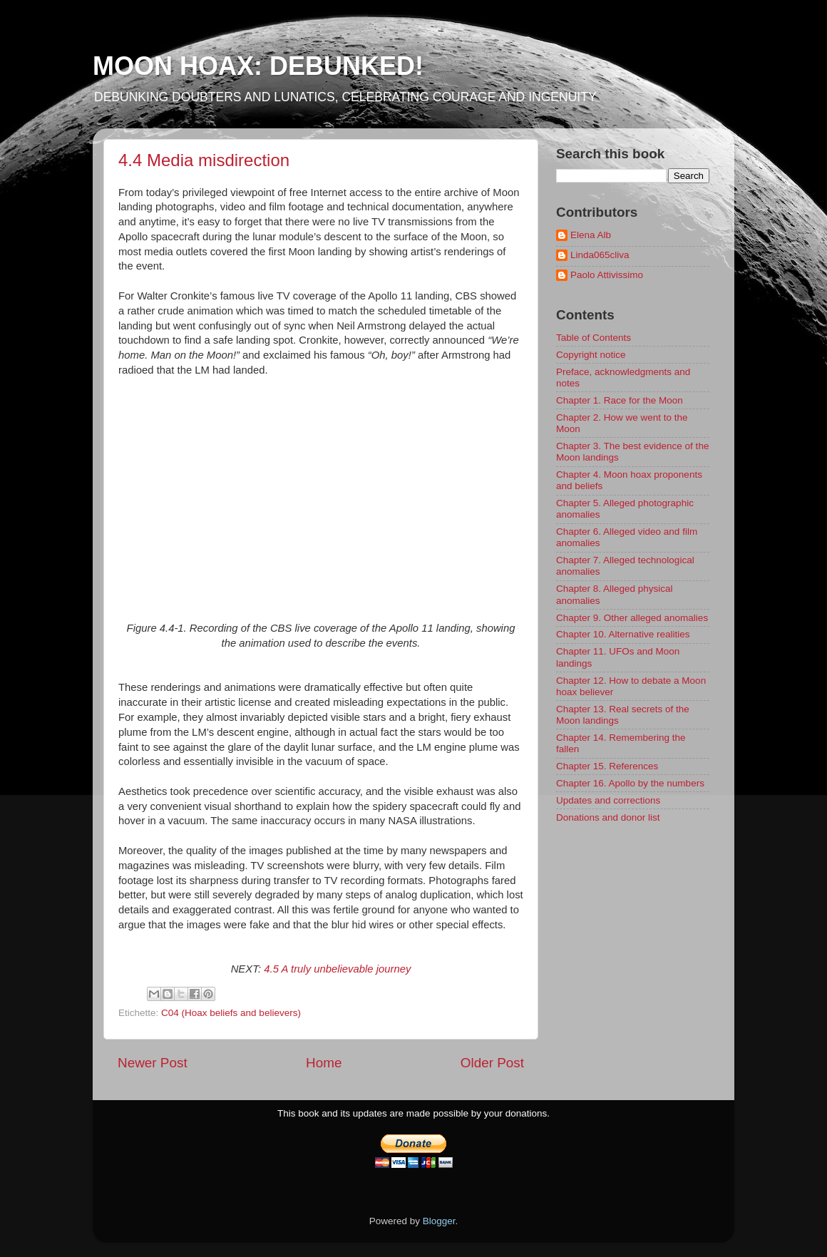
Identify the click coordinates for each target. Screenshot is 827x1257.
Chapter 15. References (607, 766)
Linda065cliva (600, 255)
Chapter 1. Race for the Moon (619, 400)
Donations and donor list (608, 817)
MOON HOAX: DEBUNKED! (258, 66)
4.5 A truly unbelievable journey (337, 969)
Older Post (492, 1062)
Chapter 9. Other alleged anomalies (632, 617)
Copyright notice (591, 354)
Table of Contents (593, 337)
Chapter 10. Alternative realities (623, 634)
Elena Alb (590, 235)
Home (323, 1062)
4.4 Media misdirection (203, 160)
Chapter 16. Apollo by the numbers (630, 783)
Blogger (439, 1221)
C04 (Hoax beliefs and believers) (231, 1012)
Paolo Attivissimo (606, 275)
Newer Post (153, 1062)
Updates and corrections (608, 800)
